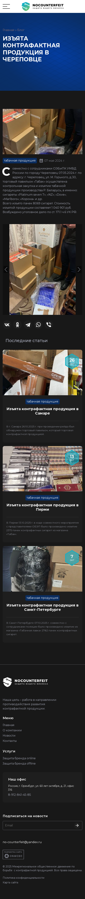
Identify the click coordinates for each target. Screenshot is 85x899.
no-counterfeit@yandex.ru (22, 842)
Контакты (10, 741)
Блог (20, 30)
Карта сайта (10, 882)
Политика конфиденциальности (23, 877)
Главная (8, 30)
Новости (9, 735)
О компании (12, 730)
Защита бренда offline (19, 763)
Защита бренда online (19, 758)
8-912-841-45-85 (19, 794)
